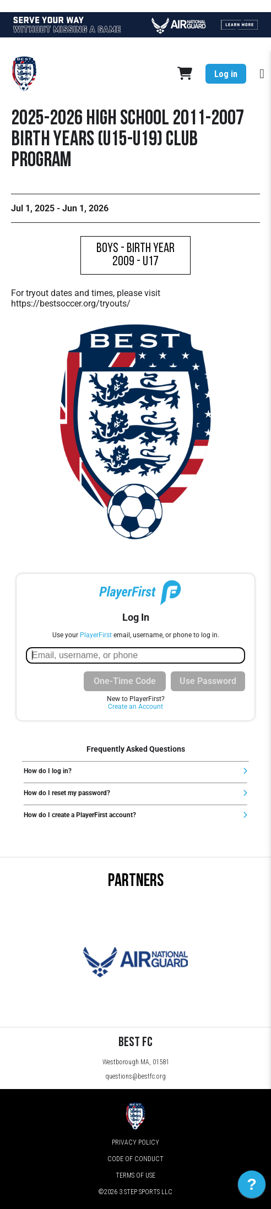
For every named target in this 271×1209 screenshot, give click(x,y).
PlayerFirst (96, 635)
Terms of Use (135, 1175)
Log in (225, 74)
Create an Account (135, 706)
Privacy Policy (135, 1142)
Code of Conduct (135, 1159)
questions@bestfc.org (135, 1076)
